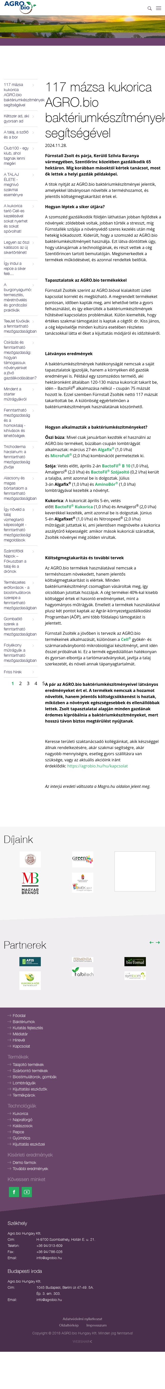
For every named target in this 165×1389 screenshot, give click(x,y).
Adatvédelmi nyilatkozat (82, 1319)
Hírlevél (19, 1040)
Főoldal (19, 1015)
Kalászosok (23, 1125)
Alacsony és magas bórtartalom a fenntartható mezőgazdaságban (20, 488)
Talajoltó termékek (28, 1064)
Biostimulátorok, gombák (35, 1076)
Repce (18, 1132)
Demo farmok (24, 1162)
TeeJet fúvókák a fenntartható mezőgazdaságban (20, 326)
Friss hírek (13, 671)
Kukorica (20, 1113)
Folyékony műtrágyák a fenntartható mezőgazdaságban (20, 653)
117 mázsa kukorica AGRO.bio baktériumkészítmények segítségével (20, 94)
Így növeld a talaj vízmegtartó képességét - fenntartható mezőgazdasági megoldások (17, 524)
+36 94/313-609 (49, 1245)
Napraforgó (22, 1119)
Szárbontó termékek (30, 1070)
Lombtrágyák (24, 1083)
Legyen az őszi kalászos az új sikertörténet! (16, 247)
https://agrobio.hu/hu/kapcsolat (97, 766)
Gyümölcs (21, 1138)
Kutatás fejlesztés (28, 1027)
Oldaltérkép (69, 1325)
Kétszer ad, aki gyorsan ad (16, 118)
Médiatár (20, 1034)
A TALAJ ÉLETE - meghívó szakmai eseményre (13, 184)
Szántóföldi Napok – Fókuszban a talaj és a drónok (15, 561)
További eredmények (30, 1168)
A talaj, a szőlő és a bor (16, 134)
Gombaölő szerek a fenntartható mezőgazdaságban (20, 626)
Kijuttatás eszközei (29, 1144)
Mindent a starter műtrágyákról (15, 394)
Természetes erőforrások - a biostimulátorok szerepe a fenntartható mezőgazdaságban (20, 595)
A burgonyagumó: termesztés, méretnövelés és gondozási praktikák (18, 297)
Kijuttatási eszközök (30, 1089)
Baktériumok (24, 1021)
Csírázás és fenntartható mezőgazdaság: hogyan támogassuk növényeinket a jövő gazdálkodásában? (20, 360)
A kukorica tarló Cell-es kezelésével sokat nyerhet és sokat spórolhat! (16, 218)
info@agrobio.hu (49, 1258)
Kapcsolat (21, 1046)
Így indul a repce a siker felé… (15, 268)
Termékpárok (24, 1095)
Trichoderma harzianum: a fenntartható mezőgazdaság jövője (17, 456)
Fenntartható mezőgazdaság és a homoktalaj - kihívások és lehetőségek (17, 423)
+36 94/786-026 (49, 1251)
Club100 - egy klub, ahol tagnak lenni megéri (16, 156)
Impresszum (96, 1325)
